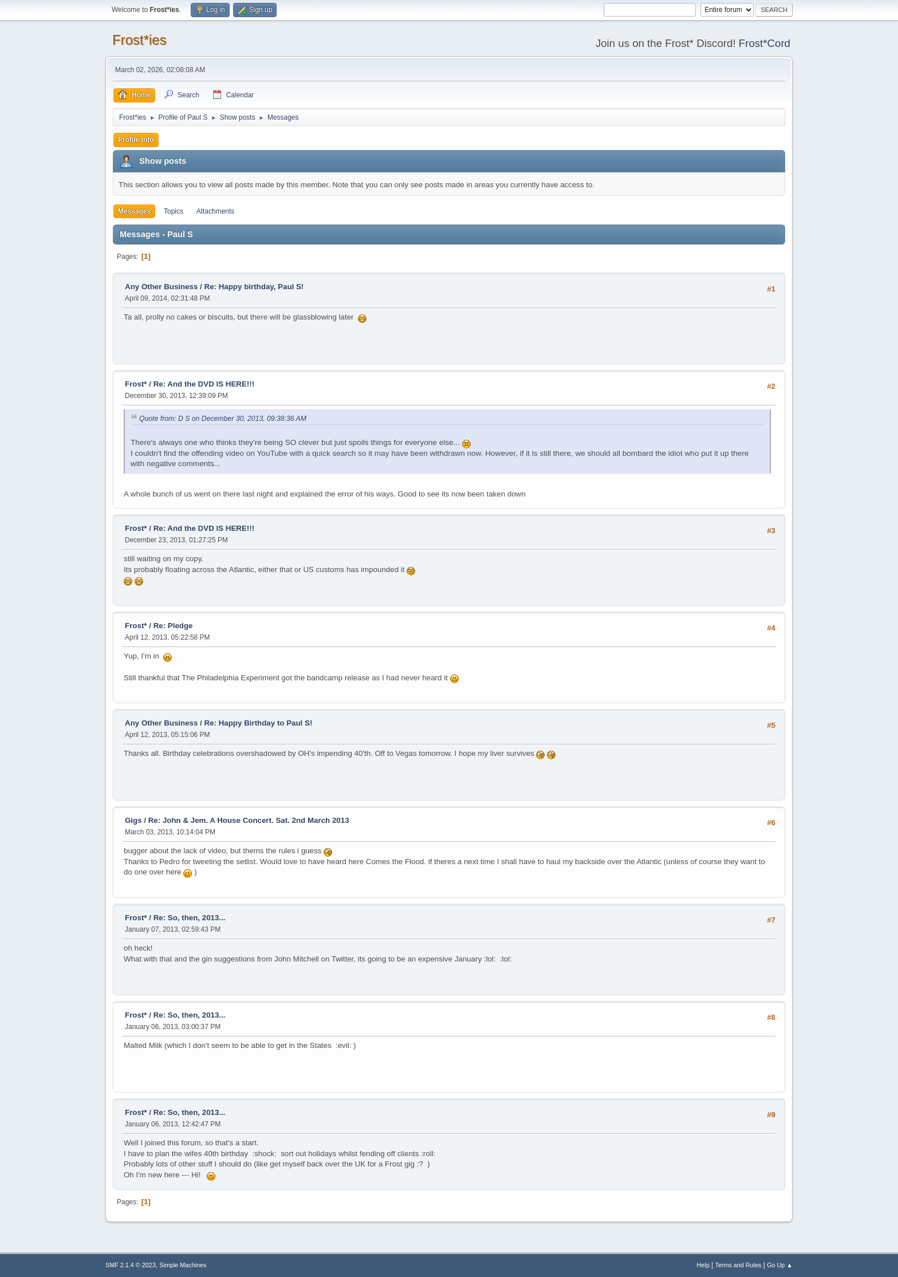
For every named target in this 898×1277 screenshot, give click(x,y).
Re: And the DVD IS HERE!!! (203, 384)
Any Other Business (161, 286)
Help (703, 1265)
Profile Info (136, 140)
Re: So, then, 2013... (189, 917)
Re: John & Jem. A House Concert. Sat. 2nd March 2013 (248, 820)
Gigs (133, 820)
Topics (173, 211)
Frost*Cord (764, 43)
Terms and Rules (738, 1265)
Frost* (136, 384)
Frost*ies (139, 40)
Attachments (215, 211)
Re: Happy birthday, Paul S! (254, 286)
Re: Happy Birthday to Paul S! (258, 723)
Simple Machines (182, 1265)
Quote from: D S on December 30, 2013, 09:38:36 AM (222, 419)
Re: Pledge (173, 625)
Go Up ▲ (780, 1265)
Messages (134, 211)
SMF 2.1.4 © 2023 (130, 1265)
